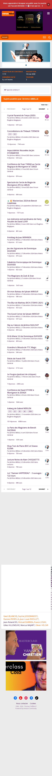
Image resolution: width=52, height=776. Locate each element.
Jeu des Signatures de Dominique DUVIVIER (21, 249)
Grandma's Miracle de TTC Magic (21, 347)
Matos (40, 240)
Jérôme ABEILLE (15, 118)
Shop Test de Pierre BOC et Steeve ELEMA (22, 447)
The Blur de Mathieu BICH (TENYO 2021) (25, 302)
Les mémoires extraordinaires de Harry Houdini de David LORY (24, 220)
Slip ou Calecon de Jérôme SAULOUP (23, 325)
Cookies (33, 704)
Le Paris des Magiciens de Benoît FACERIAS (21, 429)
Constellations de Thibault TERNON (23, 131)
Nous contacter (22, 704)
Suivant (42, 109)
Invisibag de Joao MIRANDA (19, 237)
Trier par (44, 105)
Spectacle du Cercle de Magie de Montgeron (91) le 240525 (21, 183)
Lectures (37, 155)
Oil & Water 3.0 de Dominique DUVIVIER (24, 336)
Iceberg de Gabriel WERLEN (19, 408)
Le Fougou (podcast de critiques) (21, 374)
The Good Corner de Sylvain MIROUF (23, 314)
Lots (39, 478)
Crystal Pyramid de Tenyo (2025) (21, 115)
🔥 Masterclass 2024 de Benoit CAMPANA (22, 202)
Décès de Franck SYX (16, 358)
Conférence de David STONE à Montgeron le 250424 (20, 391)
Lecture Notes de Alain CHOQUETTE (23, 459)
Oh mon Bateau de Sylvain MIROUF (22, 291)
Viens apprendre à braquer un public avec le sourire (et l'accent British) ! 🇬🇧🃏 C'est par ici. (24, 4)
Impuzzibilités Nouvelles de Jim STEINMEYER (20, 151)
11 (30, 411)
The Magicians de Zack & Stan (20, 276)
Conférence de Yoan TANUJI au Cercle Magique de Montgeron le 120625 (23, 165)
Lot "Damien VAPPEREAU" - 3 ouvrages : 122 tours (24, 474)
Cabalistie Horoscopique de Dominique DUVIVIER (24, 263)
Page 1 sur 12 (27, 109)
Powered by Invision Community (26, 709)
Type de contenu (11, 90)
